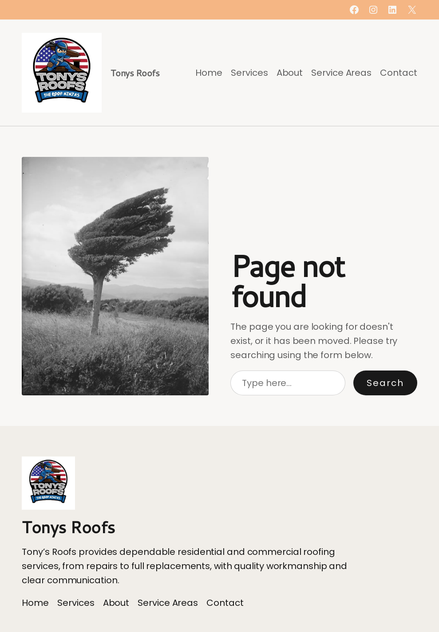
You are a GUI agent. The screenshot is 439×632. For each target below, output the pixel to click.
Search (385, 383)
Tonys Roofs (135, 72)
